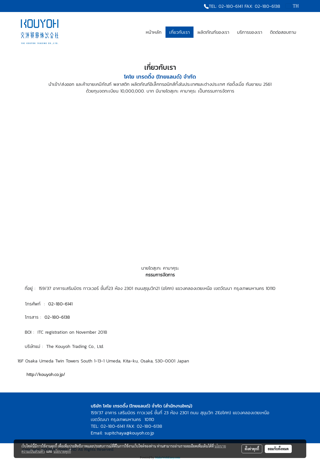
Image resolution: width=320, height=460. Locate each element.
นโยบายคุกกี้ (62, 451)
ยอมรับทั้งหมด (278, 448)
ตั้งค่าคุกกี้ (252, 448)
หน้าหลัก (154, 32)
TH (292, 6)
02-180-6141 (230, 6)
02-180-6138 (267, 6)
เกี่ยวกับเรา (179, 32)
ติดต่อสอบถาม (283, 32)
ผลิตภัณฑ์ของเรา (213, 32)
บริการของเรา (249, 32)
